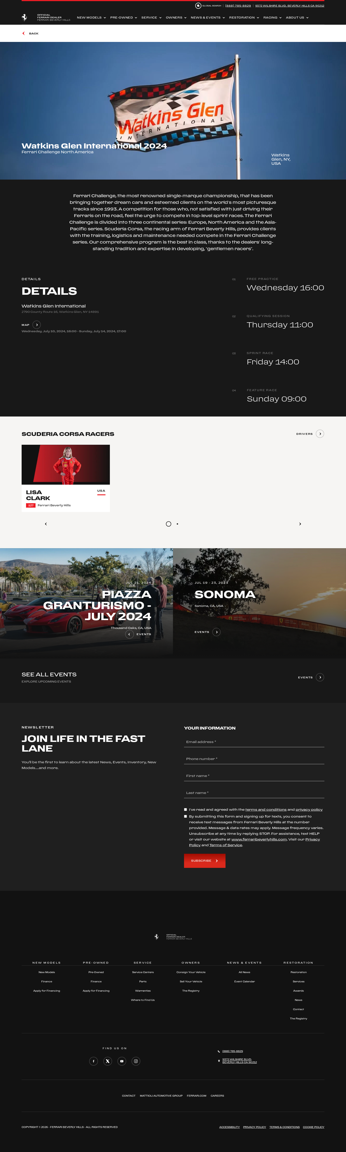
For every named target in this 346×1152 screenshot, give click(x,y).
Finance (46, 981)
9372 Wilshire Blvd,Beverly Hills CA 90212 (239, 1061)
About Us (295, 17)
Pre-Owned (121, 17)
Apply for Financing (46, 990)
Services (299, 981)
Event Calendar (244, 981)
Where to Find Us (143, 1000)
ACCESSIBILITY (229, 1127)
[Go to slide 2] (177, 524)
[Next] (300, 524)
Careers (217, 1095)
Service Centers (143, 972)
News (298, 1000)
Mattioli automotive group (161, 1095)
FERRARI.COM (196, 1095)
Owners (174, 17)
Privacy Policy (254, 1127)
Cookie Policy (313, 1127)
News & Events (206, 17)
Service (149, 17)
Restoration (242, 17)
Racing (270, 17)
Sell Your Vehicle (191, 981)
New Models (89, 17)
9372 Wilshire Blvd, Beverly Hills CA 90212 (289, 5)
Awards (298, 990)
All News (244, 972)
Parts (143, 981)
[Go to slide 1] (168, 524)
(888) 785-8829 (238, 5)
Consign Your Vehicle (191, 972)
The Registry (190, 990)
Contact (298, 1009)
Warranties (143, 990)
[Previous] (46, 524)
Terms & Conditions (284, 1127)
